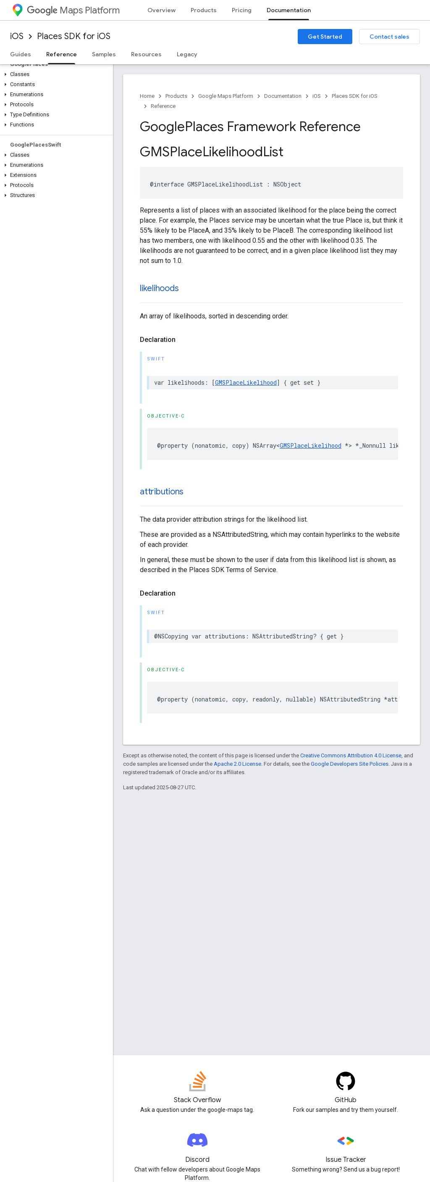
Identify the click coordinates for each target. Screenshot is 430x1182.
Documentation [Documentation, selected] (289, 10)
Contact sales (389, 36)
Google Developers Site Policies (349, 764)
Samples (104, 54)
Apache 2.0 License (237, 764)
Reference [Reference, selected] (61, 54)
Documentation (283, 96)
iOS (17, 36)
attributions (162, 491)
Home (147, 96)
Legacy (187, 54)
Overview (161, 10)
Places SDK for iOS (73, 36)
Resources (146, 54)
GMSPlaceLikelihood (246, 382)
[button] (55, 74)
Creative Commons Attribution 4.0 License (350, 755)
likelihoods (159, 288)
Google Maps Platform (225, 96)
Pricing (242, 10)
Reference (163, 106)
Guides (20, 54)
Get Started (325, 36)
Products (204, 10)
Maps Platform (73, 10)
